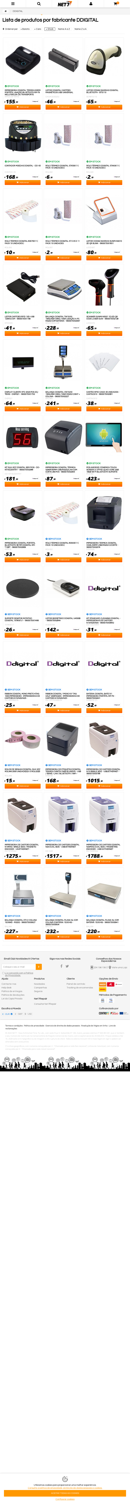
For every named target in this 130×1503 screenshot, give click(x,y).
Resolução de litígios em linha (94, 1026)
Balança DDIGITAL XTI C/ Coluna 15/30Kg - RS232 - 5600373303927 (21, 921)
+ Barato (25, 29)
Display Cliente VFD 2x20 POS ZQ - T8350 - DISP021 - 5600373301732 (22, 393)
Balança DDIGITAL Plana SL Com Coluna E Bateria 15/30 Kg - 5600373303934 (61, 922)
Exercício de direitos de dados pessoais (63, 1026)
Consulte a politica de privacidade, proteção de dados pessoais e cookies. (65, 1488)
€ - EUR (6, 1014)
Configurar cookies (65, 1499)
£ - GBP (18, 1014)
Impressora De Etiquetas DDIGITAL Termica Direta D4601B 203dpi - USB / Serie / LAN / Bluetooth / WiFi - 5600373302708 (63, 772)
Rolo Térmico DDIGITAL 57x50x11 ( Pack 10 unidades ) (62, 167)
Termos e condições (14, 1026)
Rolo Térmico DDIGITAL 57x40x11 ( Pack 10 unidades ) (103, 167)
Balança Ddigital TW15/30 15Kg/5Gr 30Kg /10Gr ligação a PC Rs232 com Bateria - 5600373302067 (62, 319)
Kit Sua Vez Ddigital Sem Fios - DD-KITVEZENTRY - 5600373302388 (22, 468)
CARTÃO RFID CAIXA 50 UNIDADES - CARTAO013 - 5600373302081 (102, 393)
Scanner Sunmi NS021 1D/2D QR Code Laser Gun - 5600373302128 (102, 318)
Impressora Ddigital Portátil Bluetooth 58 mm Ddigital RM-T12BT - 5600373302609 (20, 545)
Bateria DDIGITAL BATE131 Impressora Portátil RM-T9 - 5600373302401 (100, 696)
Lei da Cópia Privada (12, 999)
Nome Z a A (81, 29)
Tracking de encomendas (80, 988)
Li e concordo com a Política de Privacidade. (19, 974)
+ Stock (50, 29)
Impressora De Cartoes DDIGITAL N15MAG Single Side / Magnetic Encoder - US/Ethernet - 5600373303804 (22, 848)
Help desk (6, 988)
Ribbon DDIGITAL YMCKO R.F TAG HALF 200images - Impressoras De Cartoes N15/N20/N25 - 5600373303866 (62, 697)
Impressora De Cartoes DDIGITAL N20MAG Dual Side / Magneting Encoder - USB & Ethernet (103, 847)
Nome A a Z (64, 29)
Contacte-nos (9, 984)
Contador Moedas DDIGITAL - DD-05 (23, 166)
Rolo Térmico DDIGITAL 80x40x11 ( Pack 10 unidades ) (62, 544)
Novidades (39, 984)
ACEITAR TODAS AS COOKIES (65, 1493)
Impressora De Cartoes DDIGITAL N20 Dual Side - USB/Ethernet (62, 846)
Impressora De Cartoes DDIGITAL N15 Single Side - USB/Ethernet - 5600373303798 (103, 771)
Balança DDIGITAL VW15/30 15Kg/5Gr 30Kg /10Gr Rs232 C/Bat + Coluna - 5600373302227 (62, 394)
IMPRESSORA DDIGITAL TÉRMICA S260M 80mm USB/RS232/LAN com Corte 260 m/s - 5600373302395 (61, 469)
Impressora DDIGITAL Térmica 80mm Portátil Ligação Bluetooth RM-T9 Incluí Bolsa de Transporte (22, 92)
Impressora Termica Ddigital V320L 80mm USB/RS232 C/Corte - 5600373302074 (102, 545)
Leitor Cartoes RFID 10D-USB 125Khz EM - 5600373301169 (19, 318)
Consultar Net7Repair (45, 1004)
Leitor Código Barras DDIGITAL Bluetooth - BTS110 (102, 91)
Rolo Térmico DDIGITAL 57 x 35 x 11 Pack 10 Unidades (62, 242)
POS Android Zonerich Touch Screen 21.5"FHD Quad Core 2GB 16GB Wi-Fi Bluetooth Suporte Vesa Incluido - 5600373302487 (102, 470)
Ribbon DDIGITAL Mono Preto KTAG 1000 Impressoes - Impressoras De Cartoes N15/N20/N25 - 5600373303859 (22, 697)
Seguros (38, 991)
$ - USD (28, 1014)
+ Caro (38, 29)
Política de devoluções (13, 995)
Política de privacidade (34, 1026)
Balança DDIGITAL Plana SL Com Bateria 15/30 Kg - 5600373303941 (102, 921)
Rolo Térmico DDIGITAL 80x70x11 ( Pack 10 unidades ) (21, 242)
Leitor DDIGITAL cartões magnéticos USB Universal (59, 91)
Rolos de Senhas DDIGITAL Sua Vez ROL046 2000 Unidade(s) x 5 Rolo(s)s (22, 770)
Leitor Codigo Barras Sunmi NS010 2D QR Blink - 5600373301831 (104, 242)
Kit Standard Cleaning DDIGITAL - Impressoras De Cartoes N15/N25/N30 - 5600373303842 (103, 620)
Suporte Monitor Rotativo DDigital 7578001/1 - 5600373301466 (22, 619)
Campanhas (40, 988)
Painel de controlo (76, 984)
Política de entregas (12, 991)
